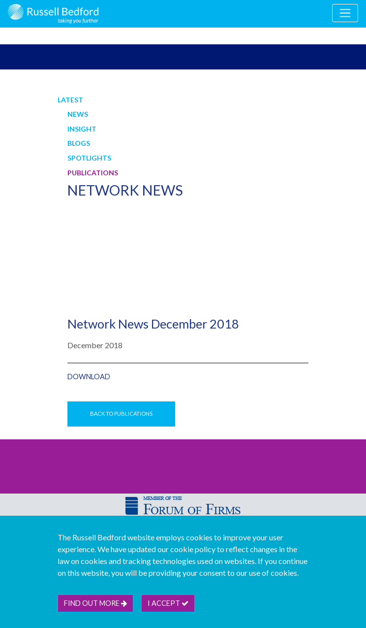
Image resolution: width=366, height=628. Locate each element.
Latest (70, 100)
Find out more (95, 603)
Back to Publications (121, 413)
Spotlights (89, 158)
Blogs (78, 143)
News (77, 114)
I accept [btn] (168, 603)
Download (88, 376)
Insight (81, 129)
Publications (92, 172)
